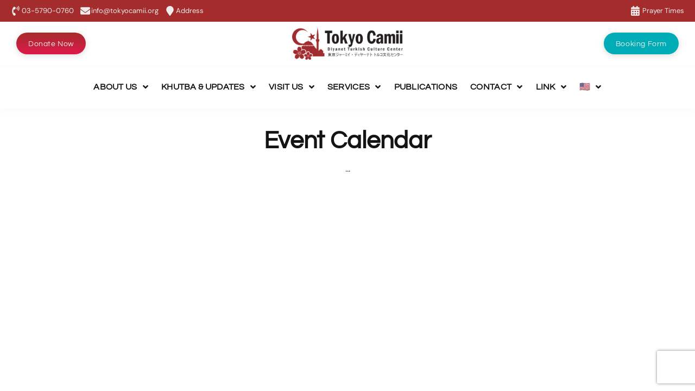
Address (190, 10)
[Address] (170, 11)
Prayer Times (663, 10)
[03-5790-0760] (16, 11)
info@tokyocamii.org (125, 10)
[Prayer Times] (635, 11)
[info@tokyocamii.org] (85, 11)
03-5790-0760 (48, 10)
